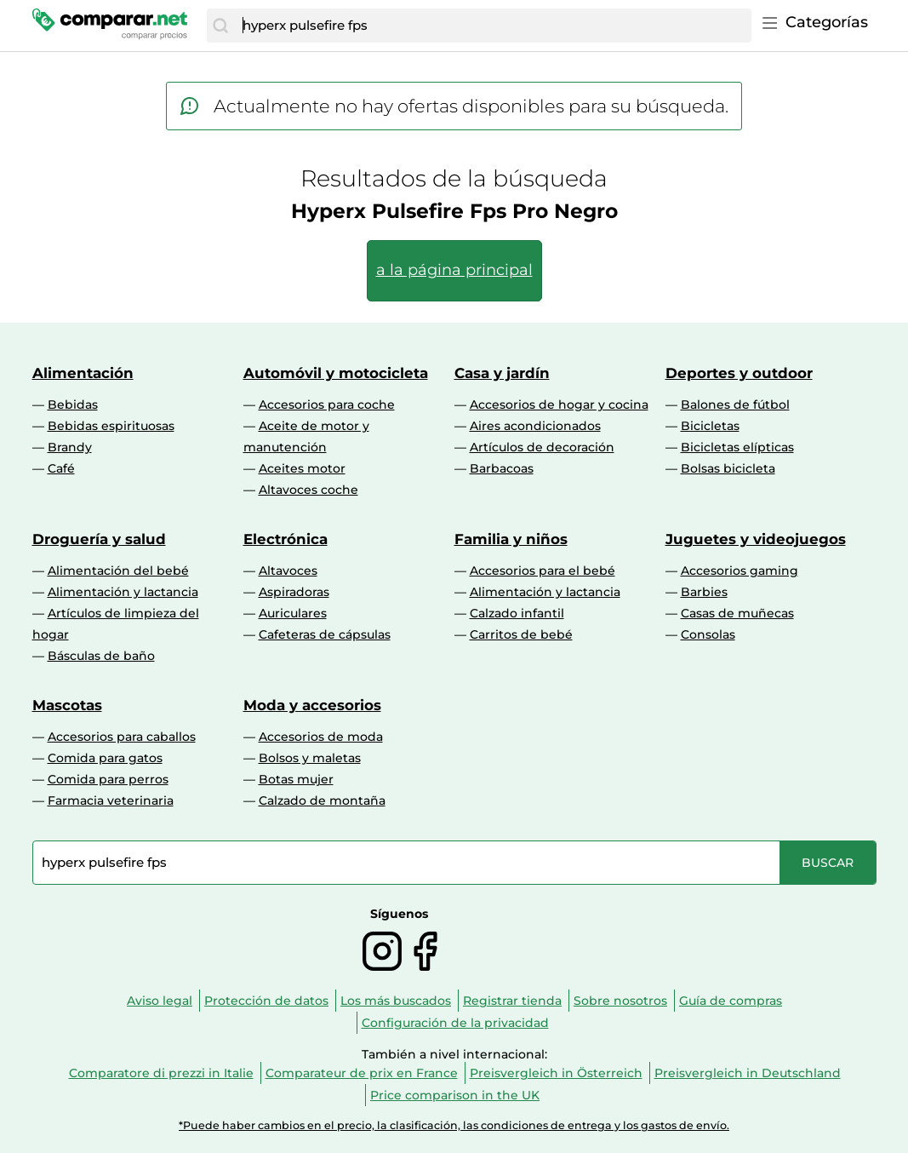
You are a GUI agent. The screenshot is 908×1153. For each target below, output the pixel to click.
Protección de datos (266, 1000)
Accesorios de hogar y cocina (559, 404)
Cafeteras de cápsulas (325, 634)
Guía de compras (730, 1000)
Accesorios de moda (321, 736)
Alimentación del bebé (118, 570)
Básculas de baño (101, 655)
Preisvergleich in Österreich (556, 1073)
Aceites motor (302, 468)
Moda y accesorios (312, 705)
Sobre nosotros (620, 1000)
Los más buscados (395, 1000)
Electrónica (285, 539)
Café (61, 468)
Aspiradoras (294, 591)
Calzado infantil (517, 613)
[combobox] (492, 26)
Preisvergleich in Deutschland (747, 1073)
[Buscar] (220, 26)
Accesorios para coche (327, 404)
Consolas (708, 634)
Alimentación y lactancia (123, 591)
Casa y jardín (502, 372)
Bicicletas (710, 425)
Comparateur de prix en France (362, 1073)
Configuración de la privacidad (455, 1022)
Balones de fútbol (735, 404)
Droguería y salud (99, 539)
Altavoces (288, 570)
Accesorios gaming (739, 570)
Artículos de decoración (542, 447)
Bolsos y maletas (310, 758)
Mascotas (67, 705)
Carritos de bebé (521, 634)
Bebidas (73, 404)
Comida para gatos (105, 758)
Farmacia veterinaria (111, 800)
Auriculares (293, 613)
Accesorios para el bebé (542, 570)
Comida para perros (108, 779)
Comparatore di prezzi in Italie (161, 1073)
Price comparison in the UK (455, 1095)
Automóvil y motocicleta (335, 372)
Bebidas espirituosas (111, 425)
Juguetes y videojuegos (755, 539)
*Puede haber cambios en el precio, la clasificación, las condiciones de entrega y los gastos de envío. (454, 1125)
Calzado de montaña (322, 800)
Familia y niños (511, 539)
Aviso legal (159, 1000)
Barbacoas (502, 468)
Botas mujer (296, 779)
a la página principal (454, 270)
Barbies (704, 591)
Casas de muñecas (737, 613)
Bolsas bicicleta (728, 468)
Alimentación (83, 372)
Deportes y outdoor (739, 372)
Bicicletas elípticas (737, 447)
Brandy (70, 447)
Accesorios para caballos (122, 736)
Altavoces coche (308, 489)
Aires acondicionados (535, 425)
